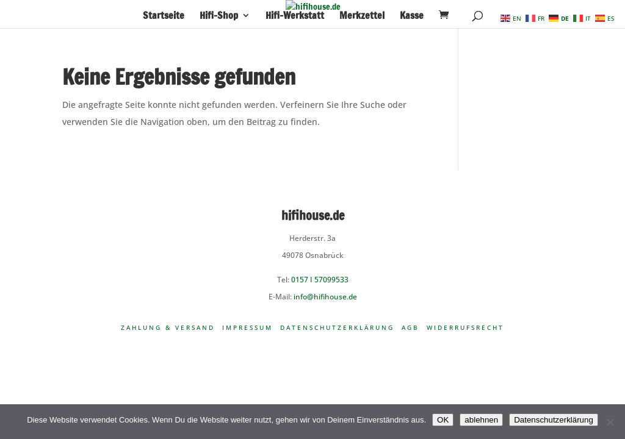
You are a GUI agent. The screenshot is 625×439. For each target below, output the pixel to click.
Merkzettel (362, 16)
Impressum (247, 327)
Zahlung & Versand (168, 327)
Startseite (163, 16)
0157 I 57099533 (320, 279)
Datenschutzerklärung (337, 327)
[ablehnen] (610, 422)
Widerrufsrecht (465, 327)
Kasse (412, 16)
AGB (410, 327)
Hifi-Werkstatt (295, 16)
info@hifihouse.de (325, 296)
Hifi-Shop (219, 16)
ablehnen (481, 419)
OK (443, 419)
